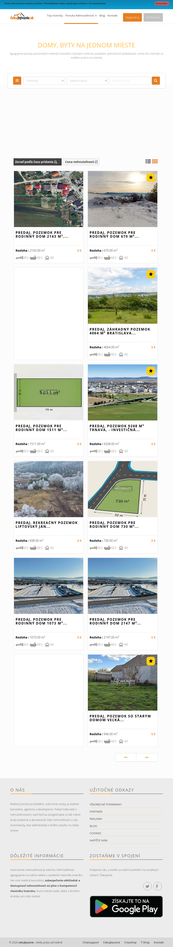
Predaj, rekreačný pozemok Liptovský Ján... (47, 524)
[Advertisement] (86, 126)
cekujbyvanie (26, 942)
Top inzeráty (55, 15)
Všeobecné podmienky (106, 804)
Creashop (130, 942)
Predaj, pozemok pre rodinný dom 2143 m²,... (42, 234)
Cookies (95, 833)
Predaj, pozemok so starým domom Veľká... (120, 718)
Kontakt (113, 15)
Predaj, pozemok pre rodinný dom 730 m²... (114, 524)
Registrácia (132, 17)
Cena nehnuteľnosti (81, 162)
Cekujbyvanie (111, 942)
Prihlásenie (153, 17)
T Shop (145, 942)
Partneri (96, 811)
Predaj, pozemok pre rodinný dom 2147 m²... (115, 621)
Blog (102, 15)
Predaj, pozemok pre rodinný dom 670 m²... (114, 234)
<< (125, 757)
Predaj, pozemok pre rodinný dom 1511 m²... (41, 428)
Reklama (96, 819)
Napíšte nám (99, 840)
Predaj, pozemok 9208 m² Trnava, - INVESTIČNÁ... (117, 428)
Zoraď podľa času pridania (36, 162)
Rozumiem (162, 3)
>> (146, 757)
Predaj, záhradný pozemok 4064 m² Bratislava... (120, 331)
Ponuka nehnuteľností (81, 15)
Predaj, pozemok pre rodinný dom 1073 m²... (41, 621)
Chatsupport (91, 942)
